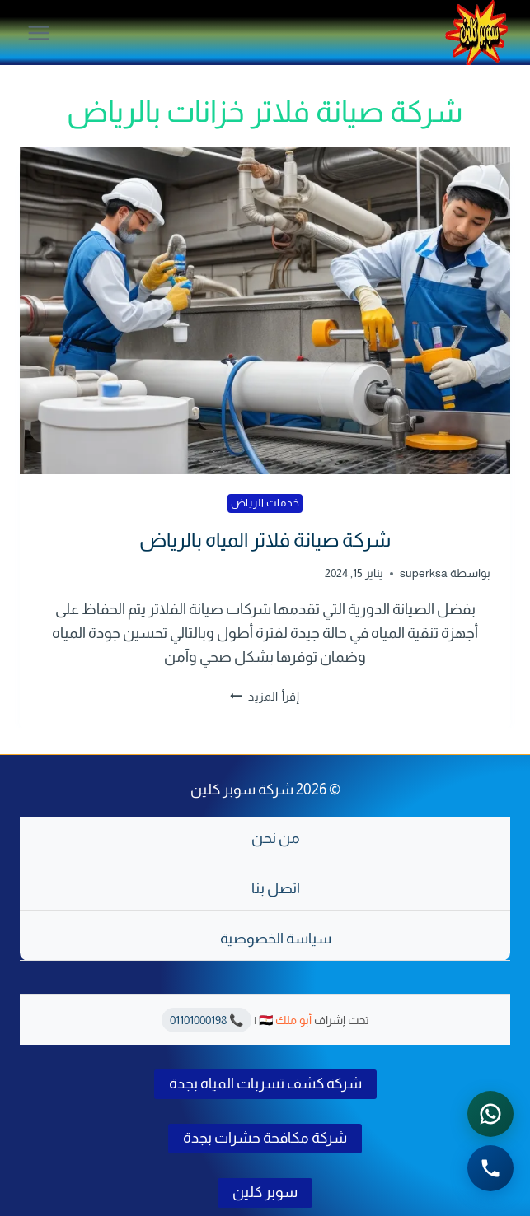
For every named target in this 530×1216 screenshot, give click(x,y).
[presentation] (265, 310)
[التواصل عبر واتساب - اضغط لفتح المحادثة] (490, 1114)
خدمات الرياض (265, 503)
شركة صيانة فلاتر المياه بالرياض (265, 540)
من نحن (275, 838)
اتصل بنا (275, 888)
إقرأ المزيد (265, 696)
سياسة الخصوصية (275, 938)
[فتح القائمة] (39, 32)
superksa (424, 573)
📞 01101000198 (206, 1020)
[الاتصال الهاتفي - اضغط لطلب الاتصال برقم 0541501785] (490, 1168)
